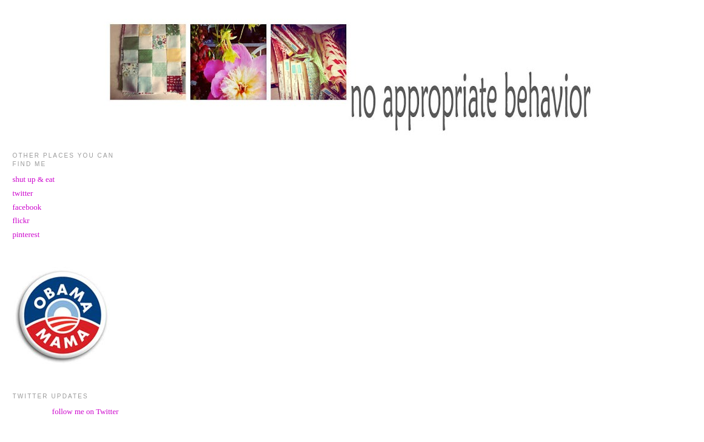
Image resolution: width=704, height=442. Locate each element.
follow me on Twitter (85, 411)
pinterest (26, 234)
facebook (27, 207)
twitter (23, 193)
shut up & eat (34, 179)
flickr (21, 220)
